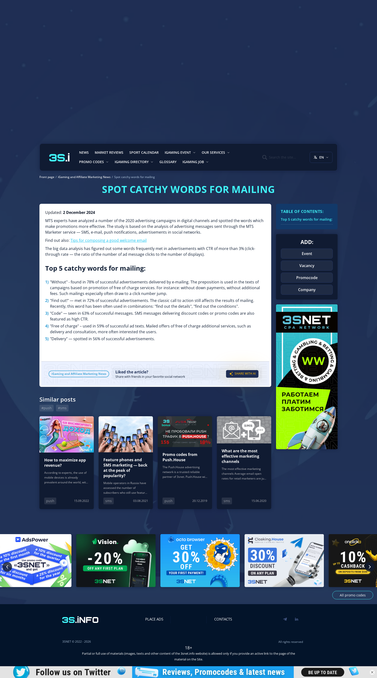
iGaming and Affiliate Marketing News (78, 374)
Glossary (167, 162)
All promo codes (353, 595)
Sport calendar (144, 152)
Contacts (223, 619)
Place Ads (154, 619)
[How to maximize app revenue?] (66, 462)
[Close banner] (372, 672)
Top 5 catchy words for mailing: (307, 219)
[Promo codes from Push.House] (185, 462)
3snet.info (188, 653)
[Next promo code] (370, 567)
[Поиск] (279, 157)
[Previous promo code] (7, 567)
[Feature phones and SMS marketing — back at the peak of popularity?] (126, 462)
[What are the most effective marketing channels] (244, 462)
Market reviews (109, 152)
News (84, 152)
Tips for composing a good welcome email (108, 240)
